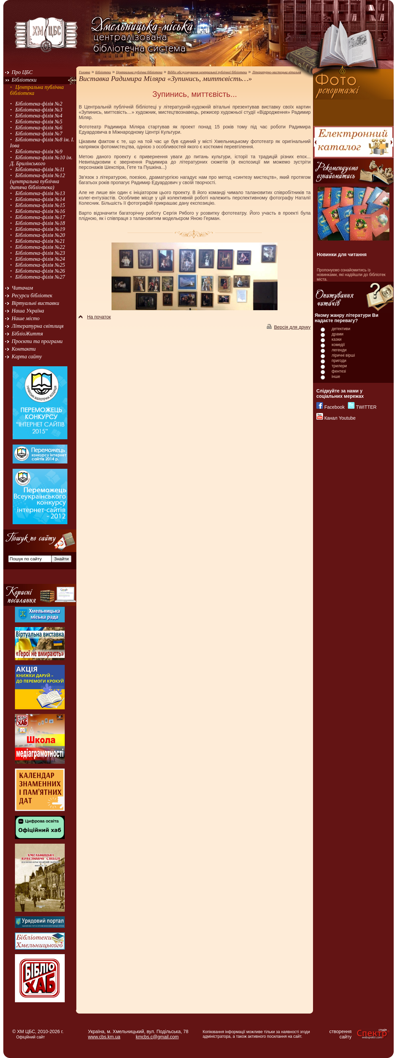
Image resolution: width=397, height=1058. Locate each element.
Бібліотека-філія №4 (38, 115)
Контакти (24, 349)
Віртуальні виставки (35, 303)
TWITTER (366, 407)
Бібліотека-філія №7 (38, 133)
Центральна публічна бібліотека (139, 72)
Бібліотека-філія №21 (40, 241)
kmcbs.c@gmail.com (157, 1036)
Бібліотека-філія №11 (40, 169)
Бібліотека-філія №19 (40, 229)
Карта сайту (27, 356)
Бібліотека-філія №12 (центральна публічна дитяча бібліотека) (37, 181)
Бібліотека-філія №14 (40, 199)
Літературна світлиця (37, 326)
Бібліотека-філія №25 (40, 265)
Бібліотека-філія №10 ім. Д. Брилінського (41, 160)
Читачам (22, 288)
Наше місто (26, 318)
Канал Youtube (340, 418)
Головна (84, 72)
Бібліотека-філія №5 (38, 121)
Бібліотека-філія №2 (38, 103)
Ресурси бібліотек (32, 295)
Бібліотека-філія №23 (40, 253)
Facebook (334, 407)
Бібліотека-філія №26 (40, 271)
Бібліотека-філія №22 (40, 247)
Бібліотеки (24, 80)
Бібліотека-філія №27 (40, 277)
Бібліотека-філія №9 (38, 151)
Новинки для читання (341, 254)
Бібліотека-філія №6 (38, 127)
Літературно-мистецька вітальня (276, 72)
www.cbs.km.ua (104, 1036)
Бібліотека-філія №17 (40, 217)
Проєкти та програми (37, 341)
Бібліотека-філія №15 (40, 205)
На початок (95, 316)
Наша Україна (28, 311)
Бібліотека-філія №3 (38, 109)
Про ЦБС (22, 72)
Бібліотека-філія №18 (40, 223)
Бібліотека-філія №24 (40, 259)
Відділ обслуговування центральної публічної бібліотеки (207, 72)
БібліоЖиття (27, 333)
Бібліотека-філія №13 (40, 193)
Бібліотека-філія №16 (40, 211)
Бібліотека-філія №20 (40, 235)
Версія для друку (288, 327)
